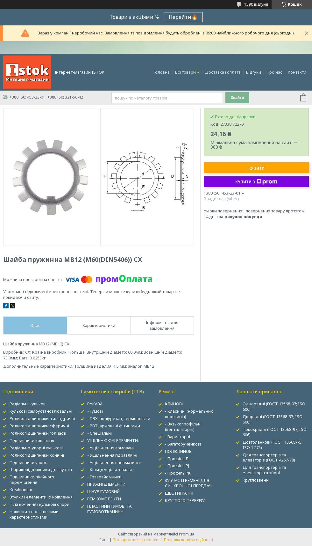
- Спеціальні (99, 433)
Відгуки (253, 72)
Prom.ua (186, 534)
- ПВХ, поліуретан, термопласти (118, 418)
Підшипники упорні (29, 462)
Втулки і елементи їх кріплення (41, 497)
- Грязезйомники (104, 477)
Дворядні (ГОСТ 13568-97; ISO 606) (272, 419)
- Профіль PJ (177, 466)
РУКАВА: (95, 404)
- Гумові (95, 411)
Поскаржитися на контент (136, 539)
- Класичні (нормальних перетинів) (189, 413)
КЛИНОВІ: (174, 404)
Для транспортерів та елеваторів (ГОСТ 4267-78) (269, 457)
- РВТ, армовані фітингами (113, 426)
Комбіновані (22, 489)
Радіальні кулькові (28, 404)
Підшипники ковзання (32, 440)
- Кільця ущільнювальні (110, 469)
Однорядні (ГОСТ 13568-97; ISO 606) (274, 406)
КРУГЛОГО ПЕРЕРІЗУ (185, 500)
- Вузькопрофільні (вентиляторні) (183, 426)
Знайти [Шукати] (237, 97)
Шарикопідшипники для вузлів (41, 469)
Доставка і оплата (223, 72)
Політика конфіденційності (188, 539)
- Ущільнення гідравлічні (112, 455)
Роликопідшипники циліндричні (42, 418)
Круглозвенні (256, 480)
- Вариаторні (177, 436)
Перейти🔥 (183, 16)
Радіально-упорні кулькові (36, 448)
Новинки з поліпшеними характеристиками (34, 514)
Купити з (256, 182)
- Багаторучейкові (183, 444)
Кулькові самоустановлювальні (41, 411)
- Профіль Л (176, 458)
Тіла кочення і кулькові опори (39, 504)
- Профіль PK (178, 473)
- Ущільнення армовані (110, 448)
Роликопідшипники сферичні (39, 426)
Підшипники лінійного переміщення (32, 479)
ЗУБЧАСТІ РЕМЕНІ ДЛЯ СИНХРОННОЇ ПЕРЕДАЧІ (188, 483)
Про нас (274, 72)
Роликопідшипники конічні (37, 455)
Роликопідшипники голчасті (38, 433)
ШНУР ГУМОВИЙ (103, 491)
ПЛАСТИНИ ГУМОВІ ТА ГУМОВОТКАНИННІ (109, 508)
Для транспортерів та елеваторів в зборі (264, 470)
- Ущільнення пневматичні (114, 462)
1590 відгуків (256, 4)
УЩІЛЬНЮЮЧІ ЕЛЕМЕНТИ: (113, 440)
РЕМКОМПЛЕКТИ (104, 499)
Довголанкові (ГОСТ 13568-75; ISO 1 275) (272, 444)
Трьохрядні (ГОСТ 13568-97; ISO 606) (275, 432)
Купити (256, 168)
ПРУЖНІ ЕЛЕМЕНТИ (106, 484)
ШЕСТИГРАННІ (179, 493)
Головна (161, 72)
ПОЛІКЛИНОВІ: (179, 451)
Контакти (297, 72)
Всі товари (185, 72)
